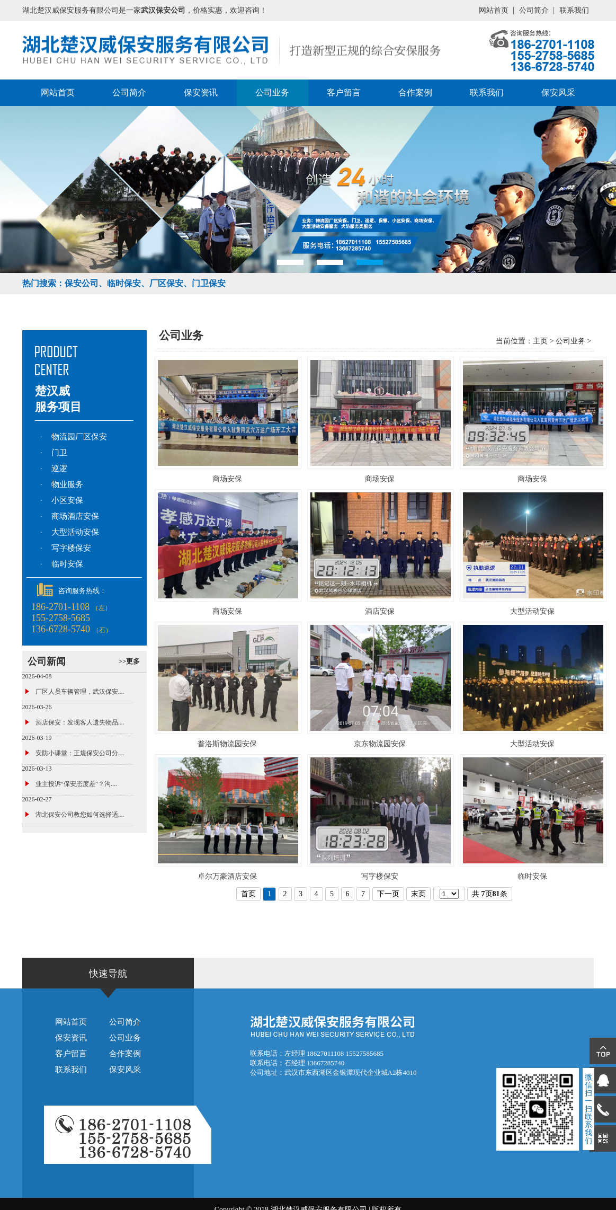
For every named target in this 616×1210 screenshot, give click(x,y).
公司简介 (534, 10)
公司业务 (272, 92)
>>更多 (129, 661)
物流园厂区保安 (79, 436)
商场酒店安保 (75, 516)
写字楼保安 (71, 548)
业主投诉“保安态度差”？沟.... (76, 784)
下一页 (388, 894)
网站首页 (493, 10)
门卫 (59, 452)
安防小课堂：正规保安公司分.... (79, 753)
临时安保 (67, 564)
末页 (418, 894)
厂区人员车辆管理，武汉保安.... (79, 691)
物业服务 (67, 484)
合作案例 (415, 92)
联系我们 (574, 10)
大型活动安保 (75, 532)
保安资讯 (201, 92)
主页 (540, 341)
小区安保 (67, 500)
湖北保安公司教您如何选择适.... (79, 814)
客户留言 (344, 92)
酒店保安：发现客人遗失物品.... (79, 722)
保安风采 (558, 92)
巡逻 (59, 468)
